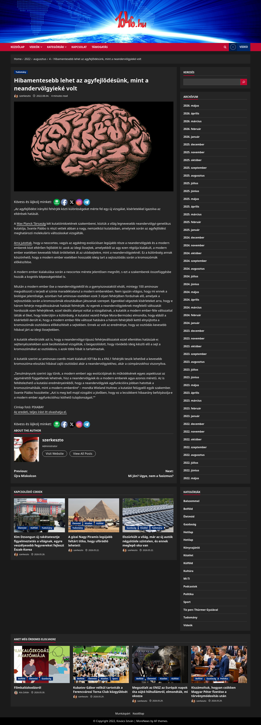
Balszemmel (191, 501)
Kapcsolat (79, 47)
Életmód (22, 527)
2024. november (193, 245)
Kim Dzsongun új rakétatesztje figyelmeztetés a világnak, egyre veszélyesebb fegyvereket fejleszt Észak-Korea (39, 543)
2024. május (191, 292)
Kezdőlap (138, 713)
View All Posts (82, 454)
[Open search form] (225, 47)
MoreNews (143, 721)
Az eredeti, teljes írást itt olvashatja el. (40, 412)
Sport (187, 602)
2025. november (193, 152)
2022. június (191, 470)
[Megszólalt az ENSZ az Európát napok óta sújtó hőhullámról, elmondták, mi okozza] (160, 664)
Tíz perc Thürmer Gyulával (200, 610)
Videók (34, 47)
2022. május (191, 478)
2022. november (193, 431)
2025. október (192, 160)
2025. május (191, 199)
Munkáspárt (122, 713)
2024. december (193, 237)
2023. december (193, 331)
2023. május (191, 385)
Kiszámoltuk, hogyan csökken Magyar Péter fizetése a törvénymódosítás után (213, 692)
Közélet (88, 523)
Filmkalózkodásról (27, 688)
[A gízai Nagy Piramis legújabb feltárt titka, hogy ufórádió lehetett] (93, 515)
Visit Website (55, 454)
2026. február (192, 129)
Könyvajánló (191, 547)
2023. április (191, 393)
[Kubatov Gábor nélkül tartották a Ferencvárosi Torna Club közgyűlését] (101, 664)
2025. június (191, 191)
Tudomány (21, 72)
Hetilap (188, 532)
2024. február (192, 315)
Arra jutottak (23, 243)
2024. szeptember (195, 261)
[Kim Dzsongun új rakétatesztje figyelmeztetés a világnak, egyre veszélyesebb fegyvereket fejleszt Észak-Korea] (39, 515)
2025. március (192, 214)
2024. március (192, 307)
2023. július (190, 369)
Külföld (34, 527)
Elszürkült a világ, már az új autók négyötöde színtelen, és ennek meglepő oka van (148, 541)
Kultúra (188, 571)
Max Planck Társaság (31, 224)
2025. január (191, 230)
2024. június (191, 284)
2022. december (193, 424)
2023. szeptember (195, 354)
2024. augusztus (194, 268)
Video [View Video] (238, 47)
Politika (188, 594)
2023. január (191, 416)
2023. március (192, 400)
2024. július (190, 276)
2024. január (191, 323)
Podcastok (190, 586)
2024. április (191, 299)
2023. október (192, 346)
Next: (133, 473)
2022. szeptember (195, 447)
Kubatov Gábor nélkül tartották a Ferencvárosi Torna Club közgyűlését (100, 690)
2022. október (192, 439)
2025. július (190, 183)
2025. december (193, 144)
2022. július (190, 463)
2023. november (193, 338)
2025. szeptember (195, 168)
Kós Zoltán (21, 693)
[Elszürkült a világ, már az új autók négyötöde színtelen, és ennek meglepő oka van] (148, 515)
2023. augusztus (194, 362)
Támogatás (100, 47)
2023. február (192, 408)
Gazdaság (131, 527)
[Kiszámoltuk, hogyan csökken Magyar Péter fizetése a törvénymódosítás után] (219, 664)
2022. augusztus (194, 455)
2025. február (192, 222)
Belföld (188, 509)
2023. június (191, 377)
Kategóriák (55, 47)
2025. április (191, 206)
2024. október (192, 253)
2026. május (191, 105)
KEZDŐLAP (17, 47)
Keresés (188, 72)
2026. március (192, 121)
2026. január (191, 137)
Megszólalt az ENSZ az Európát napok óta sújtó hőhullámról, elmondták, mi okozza (160, 692)
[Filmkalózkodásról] (42, 664)
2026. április (191, 113)
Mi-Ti (186, 578)
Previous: (54, 473)
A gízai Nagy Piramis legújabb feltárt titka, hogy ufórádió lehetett (90, 541)
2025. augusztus (194, 175)
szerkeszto (22, 96)
